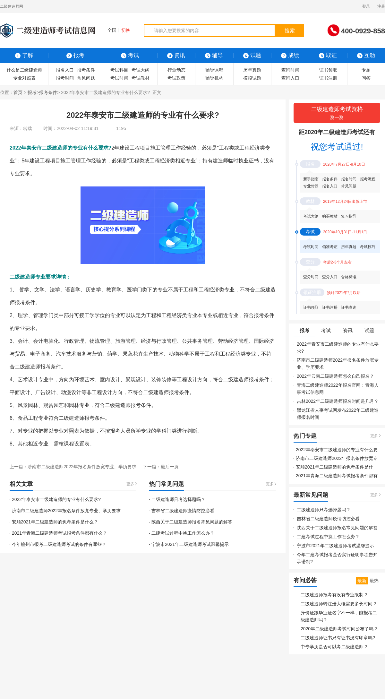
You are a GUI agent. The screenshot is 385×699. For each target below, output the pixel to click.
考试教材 (141, 78)
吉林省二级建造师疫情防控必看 (182, 510)
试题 (252, 55)
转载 (27, 128)
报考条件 (86, 70)
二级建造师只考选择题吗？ (178, 499)
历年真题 (252, 70)
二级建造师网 (11, 6)
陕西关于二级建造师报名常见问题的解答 (191, 521)
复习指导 (348, 216)
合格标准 (348, 277)
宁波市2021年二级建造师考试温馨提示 (190, 544)
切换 (125, 30)
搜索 (290, 30)
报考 (32, 92)
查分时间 (311, 277)
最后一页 (170, 466)
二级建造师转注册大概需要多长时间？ (339, 603)
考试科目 (119, 70)
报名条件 (330, 179)
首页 (17, 92)
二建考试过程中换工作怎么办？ (182, 533)
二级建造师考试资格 (337, 113)
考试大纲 (141, 70)
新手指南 (311, 179)
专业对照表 (24, 78)
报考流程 (367, 179)
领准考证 (330, 247)
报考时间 (65, 78)
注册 (381, 6)
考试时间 (119, 78)
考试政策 (176, 78)
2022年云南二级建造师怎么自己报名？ (335, 376)
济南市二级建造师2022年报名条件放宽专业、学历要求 (82, 466)
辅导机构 (214, 78)
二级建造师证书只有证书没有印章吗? (338, 637)
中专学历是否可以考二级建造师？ (334, 646)
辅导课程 (214, 70)
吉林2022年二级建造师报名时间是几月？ (338, 401)
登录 (366, 6)
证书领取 (328, 70)
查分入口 (330, 277)
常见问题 (86, 78)
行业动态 (176, 70)
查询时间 (290, 70)
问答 (366, 78)
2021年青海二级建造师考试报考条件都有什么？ (59, 533)
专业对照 (311, 186)
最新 (361, 580)
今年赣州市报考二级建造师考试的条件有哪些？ (59, 544)
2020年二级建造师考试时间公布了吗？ (339, 628)
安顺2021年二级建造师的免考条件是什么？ (55, 521)
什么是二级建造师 (24, 70)
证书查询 (348, 307)
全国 (109, 30)
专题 (366, 70)
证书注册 (328, 78)
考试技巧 (367, 247)
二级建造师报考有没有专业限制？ (334, 594)
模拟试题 (252, 78)
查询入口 (290, 78)
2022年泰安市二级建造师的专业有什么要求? (56, 499)
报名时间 (348, 179)
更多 (130, 484)
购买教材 (330, 216)
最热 (374, 580)
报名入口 (65, 70)
